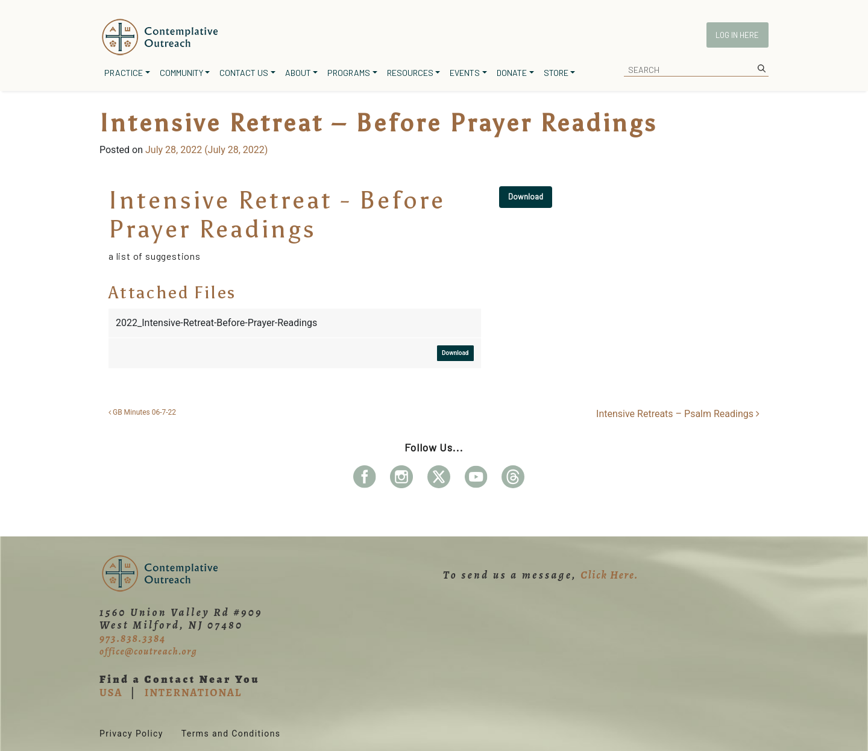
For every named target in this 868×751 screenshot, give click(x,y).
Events (465, 73)
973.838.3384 (132, 638)
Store (556, 73)
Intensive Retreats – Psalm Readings (678, 413)
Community (181, 73)
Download (525, 196)
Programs (348, 73)
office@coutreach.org (148, 651)
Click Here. (609, 575)
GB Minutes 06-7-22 (142, 412)
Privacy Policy (131, 733)
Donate (512, 73)
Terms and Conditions (231, 733)
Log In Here (737, 35)
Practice (123, 73)
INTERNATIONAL (193, 692)
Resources (410, 73)
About (298, 73)
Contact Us (243, 73)
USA (110, 692)
